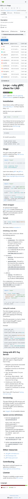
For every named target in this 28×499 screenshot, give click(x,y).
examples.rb (6, 60)
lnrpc (9, 5)
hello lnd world (15, 46)
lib (3, 49)
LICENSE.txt (6, 68)
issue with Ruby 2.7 (8, 107)
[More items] (26, 13)
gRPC (5, 95)
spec (4, 52)
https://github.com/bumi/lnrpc (11, 10)
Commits (5, 31)
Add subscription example (17, 60)
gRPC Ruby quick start (11, 458)
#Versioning (16, 126)
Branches (14, 31)
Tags (23, 31)
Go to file (4, 37)
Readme (3, 25)
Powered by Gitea (14, 495)
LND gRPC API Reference (12, 453)
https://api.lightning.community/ (15, 176)
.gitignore (5, 54)
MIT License (19, 478)
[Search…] (26, 17)
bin (4, 46)
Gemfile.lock (6, 66)
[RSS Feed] (2, 8)
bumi (4, 5)
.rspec (4, 57)
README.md (6, 77)
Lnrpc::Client (6, 209)
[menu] (10, 497)
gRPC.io (21, 171)
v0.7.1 (12, 71)
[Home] (3, 2)
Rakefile (5, 74)
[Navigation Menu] (25, 2)
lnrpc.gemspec (6, 71)
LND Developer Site (10, 456)
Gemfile (5, 63)
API (19, 497)
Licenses (16, 497)
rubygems (8, 411)
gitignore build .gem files (16, 43)
